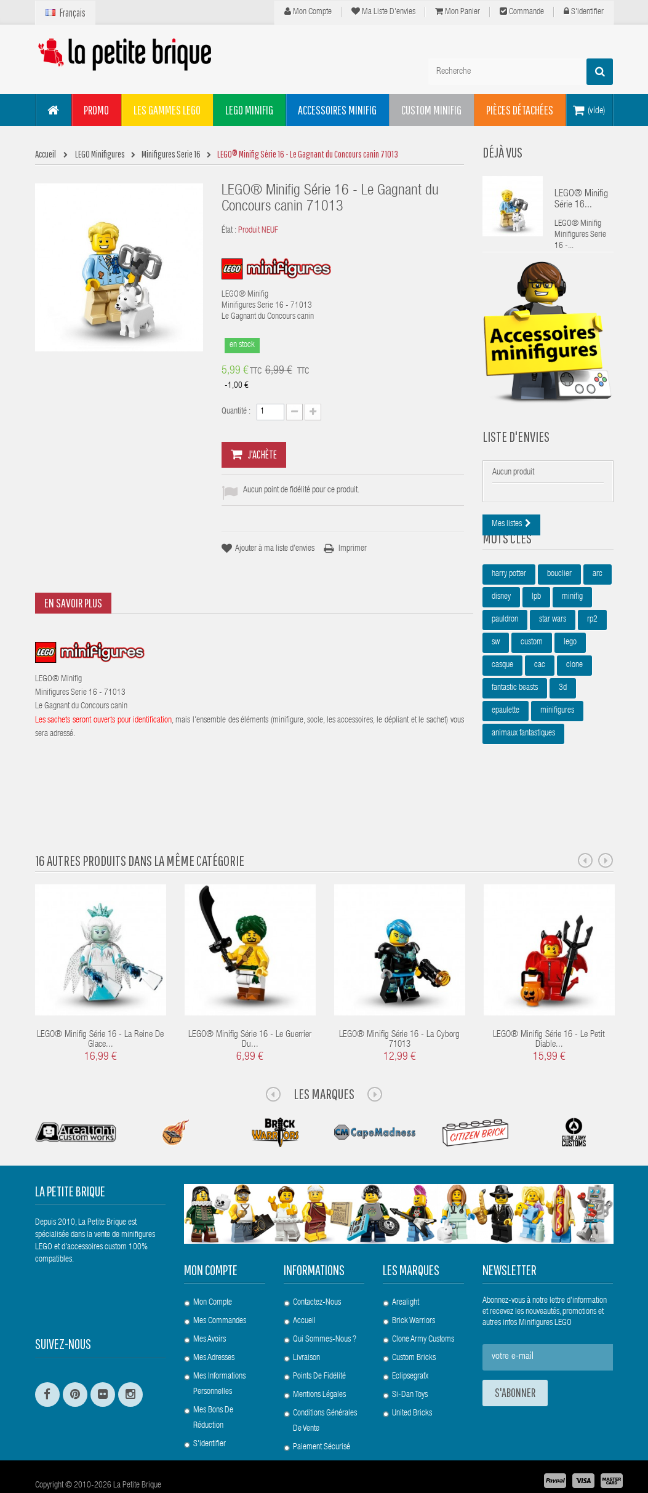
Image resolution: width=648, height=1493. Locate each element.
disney (501, 635)
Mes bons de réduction (213, 1385)
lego (570, 681)
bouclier (559, 613)
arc (597, 613)
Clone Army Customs (423, 1306)
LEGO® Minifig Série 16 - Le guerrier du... (249, 1007)
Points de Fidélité (319, 1343)
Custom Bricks (414, 1325)
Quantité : (236, 411)
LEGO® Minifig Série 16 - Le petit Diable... (549, 1007)
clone (574, 704)
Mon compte (308, 12)
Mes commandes (219, 1288)
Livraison (306, 1325)
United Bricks (412, 1380)
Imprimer (352, 549)
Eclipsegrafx (410, 1343)
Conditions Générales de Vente (325, 1388)
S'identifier (584, 12)
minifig (572, 635)
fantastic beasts (515, 726)
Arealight (405, 1269)
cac (539, 704)
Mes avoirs (209, 1306)
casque (502, 704)
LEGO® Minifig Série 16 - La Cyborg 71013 (399, 1007)
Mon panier (457, 12)
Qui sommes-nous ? (324, 1306)
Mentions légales (319, 1362)
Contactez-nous (317, 1269)
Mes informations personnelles (219, 1351)
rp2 (592, 658)
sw (496, 681)
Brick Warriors (413, 1288)
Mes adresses (213, 1325)
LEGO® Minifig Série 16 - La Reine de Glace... (100, 1007)
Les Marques (324, 1060)
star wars (552, 658)
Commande (522, 12)
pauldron (505, 658)
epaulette (505, 749)
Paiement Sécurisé (321, 1414)
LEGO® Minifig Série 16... (581, 200)
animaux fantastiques (523, 772)
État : (229, 230)
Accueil (304, 1288)
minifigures (557, 749)
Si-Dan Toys (410, 1362)
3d (563, 726)
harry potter (509, 613)
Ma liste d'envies (383, 12)
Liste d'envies (516, 451)
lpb (536, 635)
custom (532, 681)
